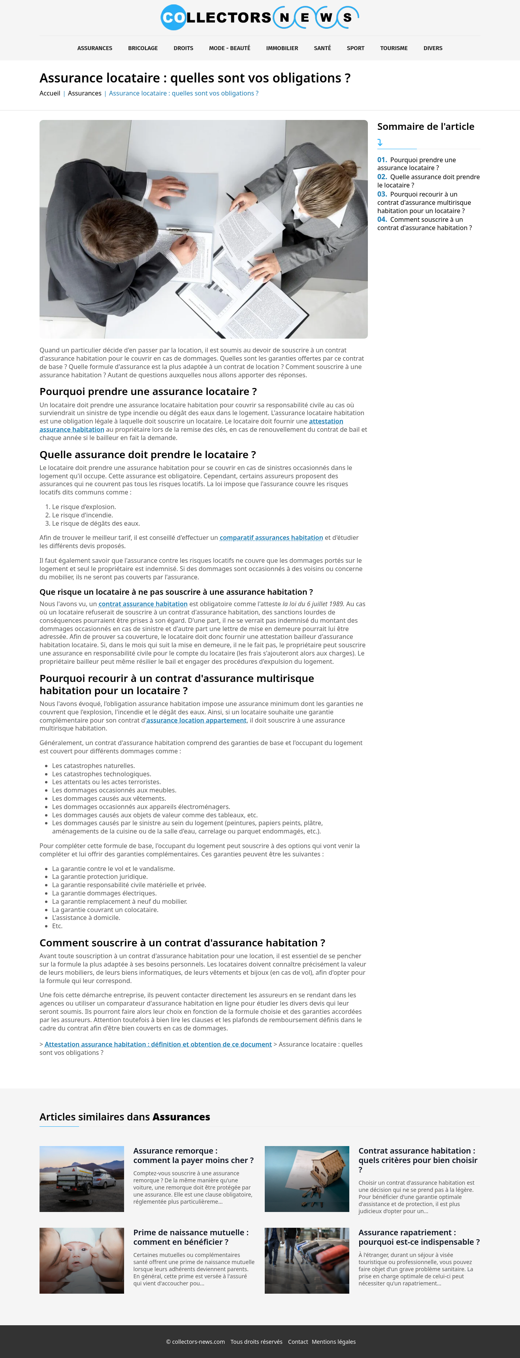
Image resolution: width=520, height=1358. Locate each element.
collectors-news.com (198, 1341)
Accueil (50, 93)
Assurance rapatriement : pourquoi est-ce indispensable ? (419, 1237)
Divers (433, 48)
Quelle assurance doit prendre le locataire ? (428, 180)
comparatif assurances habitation (271, 537)
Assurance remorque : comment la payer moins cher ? (194, 1155)
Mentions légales (334, 1341)
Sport (356, 48)
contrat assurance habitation (143, 603)
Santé (322, 48)
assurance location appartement (197, 720)
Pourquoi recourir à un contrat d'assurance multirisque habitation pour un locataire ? (424, 202)
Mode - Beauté (230, 48)
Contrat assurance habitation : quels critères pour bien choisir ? (418, 1160)
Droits (183, 48)
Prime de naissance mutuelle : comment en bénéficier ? (191, 1237)
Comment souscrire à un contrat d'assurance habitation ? (424, 223)
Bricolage (143, 48)
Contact (298, 1341)
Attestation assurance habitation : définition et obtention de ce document (158, 1044)
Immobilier (282, 48)
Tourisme (394, 48)
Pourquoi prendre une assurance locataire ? (416, 163)
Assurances (94, 48)
